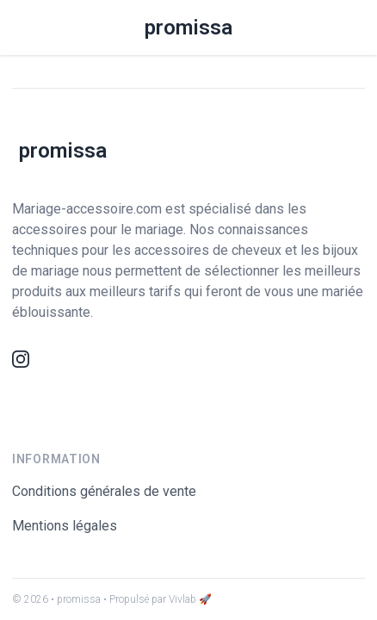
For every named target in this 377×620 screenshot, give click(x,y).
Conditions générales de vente (104, 491)
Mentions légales (64, 526)
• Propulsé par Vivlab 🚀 (157, 599)
